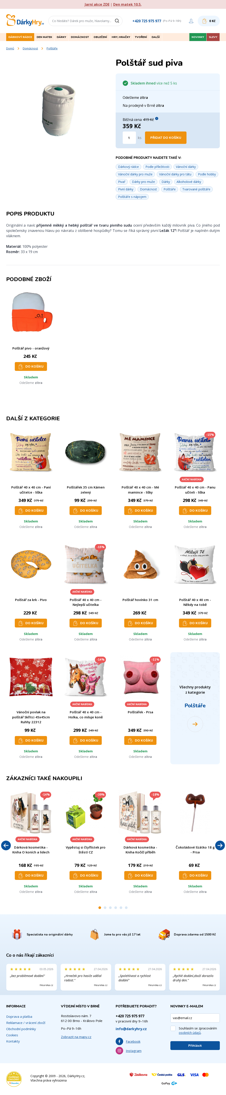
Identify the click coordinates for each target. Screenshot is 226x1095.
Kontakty (13, 1041)
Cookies (12, 1035)
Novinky (198, 37)
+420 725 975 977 (146, 21)
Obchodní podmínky (21, 1029)
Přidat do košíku (165, 138)
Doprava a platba (19, 1016)
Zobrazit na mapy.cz (76, 1037)
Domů (10, 48)
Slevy (213, 37)
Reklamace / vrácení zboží (25, 1022)
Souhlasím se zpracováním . (198, 1030)
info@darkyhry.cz (131, 1028)
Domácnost (30, 48)
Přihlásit (195, 1046)
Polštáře (52, 48)
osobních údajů (190, 1033)
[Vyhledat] (118, 21)
